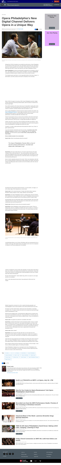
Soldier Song (33, 357)
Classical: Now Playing (52, 18)
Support (45, 9)
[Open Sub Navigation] (14, 9)
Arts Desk (4, 16)
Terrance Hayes (8, 359)
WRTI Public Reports (49, 454)
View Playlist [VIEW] (51, 30)
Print (41, 31)
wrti (12, 355)
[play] (2, 6)
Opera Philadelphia (31, 355)
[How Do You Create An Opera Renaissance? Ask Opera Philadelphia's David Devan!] (8, 395)
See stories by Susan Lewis (12, 374)
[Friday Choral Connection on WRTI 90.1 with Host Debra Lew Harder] (8, 443)
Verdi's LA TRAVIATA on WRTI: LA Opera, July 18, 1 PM (34, 382)
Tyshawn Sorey (15, 359)
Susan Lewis (20, 31)
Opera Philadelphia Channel (33, 359)
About (50, 9)
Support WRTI (36, 458)
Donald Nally (23, 355)
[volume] (5, 7)
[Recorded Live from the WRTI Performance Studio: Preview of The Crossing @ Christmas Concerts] (8, 407)
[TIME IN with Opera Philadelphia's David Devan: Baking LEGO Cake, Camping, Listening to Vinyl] (8, 430)
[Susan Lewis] (4, 371)
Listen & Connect (31, 9)
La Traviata (17, 355)
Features (24, 9)
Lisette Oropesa (23, 359)
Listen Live (23, 454)
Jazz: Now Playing (52, 35)
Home (2, 9)
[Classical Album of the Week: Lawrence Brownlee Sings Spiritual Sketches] (8, 420)
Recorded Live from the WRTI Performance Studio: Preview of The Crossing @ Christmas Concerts (37, 406)
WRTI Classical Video (24, 458)
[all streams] (56, 7)
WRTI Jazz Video (23, 456)
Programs (18, 9)
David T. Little (16, 357)
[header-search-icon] (53, 2)
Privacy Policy (48, 458)
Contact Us (35, 456)
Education (39, 9)
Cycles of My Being (25, 357)
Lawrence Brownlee (8, 357)
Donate (57, 2)
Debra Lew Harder (18, 444)
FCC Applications (49, 456)
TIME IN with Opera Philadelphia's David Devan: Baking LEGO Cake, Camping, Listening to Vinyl (37, 428)
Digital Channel (8, 361)
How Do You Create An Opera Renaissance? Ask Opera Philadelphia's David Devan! (34, 393)
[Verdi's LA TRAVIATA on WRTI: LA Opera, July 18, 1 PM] (8, 385)
